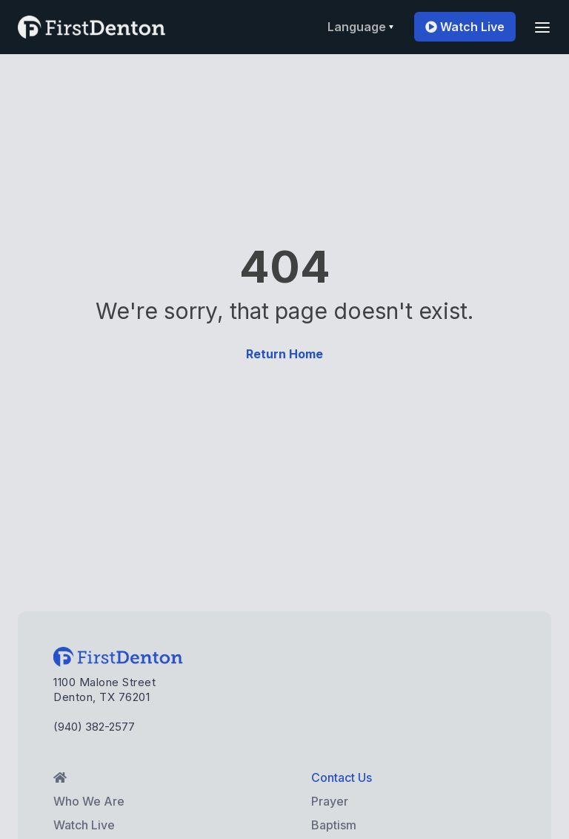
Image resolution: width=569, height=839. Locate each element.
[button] (360, 27)
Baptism (333, 824)
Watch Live (465, 26)
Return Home (284, 353)
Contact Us (341, 777)
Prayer (329, 801)
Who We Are (88, 801)
